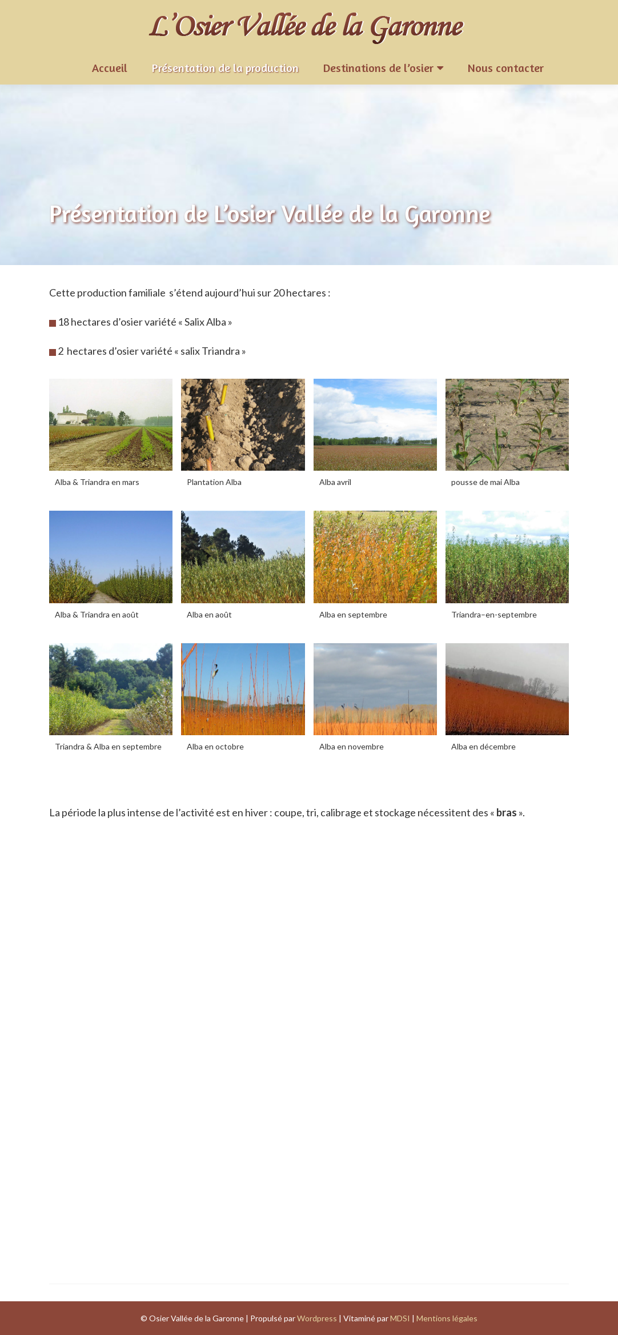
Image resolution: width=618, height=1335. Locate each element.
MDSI (400, 1318)
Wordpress (317, 1318)
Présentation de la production (225, 68)
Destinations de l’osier (378, 68)
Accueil (109, 68)
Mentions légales (446, 1318)
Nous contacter (506, 68)
